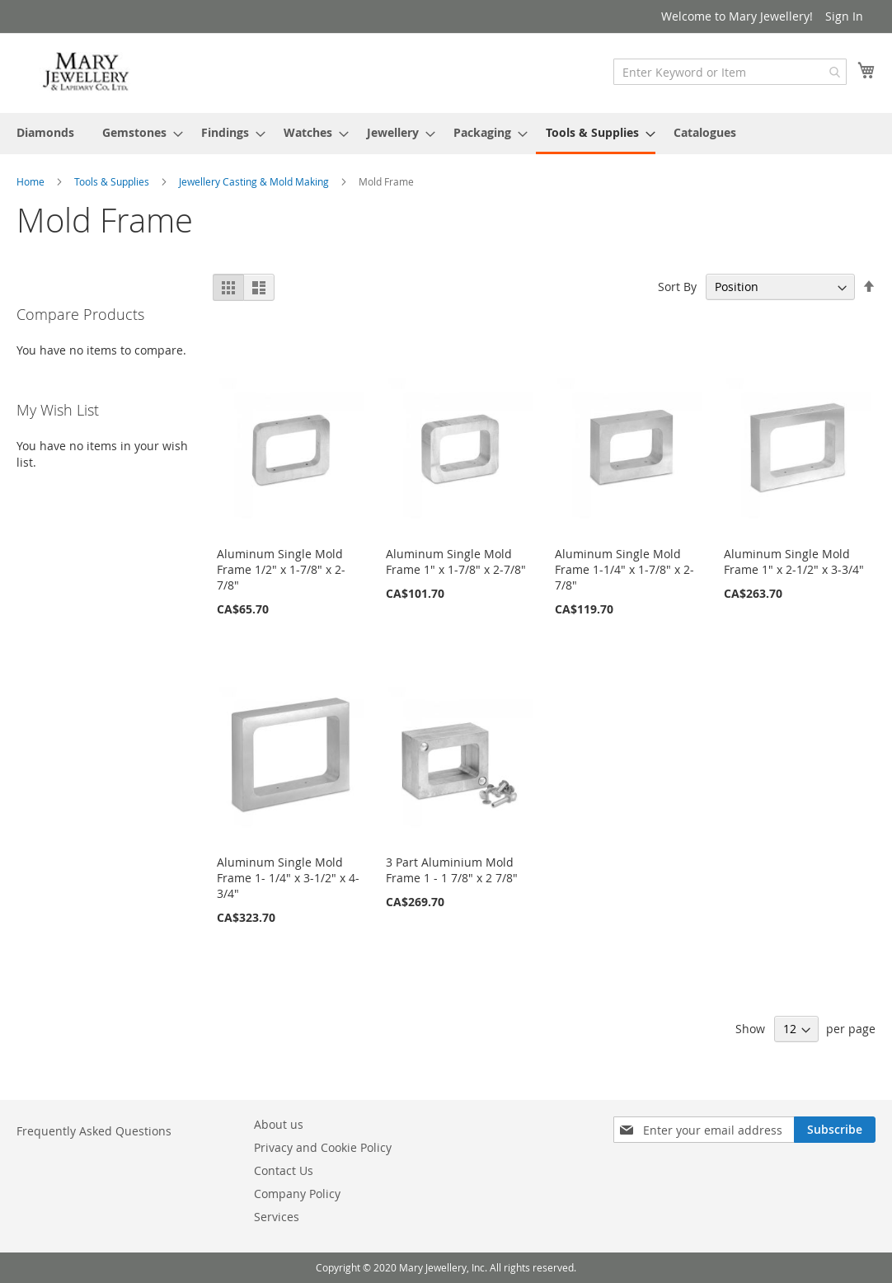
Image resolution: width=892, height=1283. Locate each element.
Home (31, 181)
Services (276, 1216)
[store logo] (86, 72)
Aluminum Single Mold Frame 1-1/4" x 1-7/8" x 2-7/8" (624, 569)
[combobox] (730, 72)
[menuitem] (45, 132)
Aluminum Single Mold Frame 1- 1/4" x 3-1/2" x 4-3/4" (288, 877)
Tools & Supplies (113, 181)
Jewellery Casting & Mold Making (255, 181)
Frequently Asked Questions (93, 1131)
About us (278, 1124)
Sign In (844, 16)
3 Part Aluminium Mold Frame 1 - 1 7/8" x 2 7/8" (452, 870)
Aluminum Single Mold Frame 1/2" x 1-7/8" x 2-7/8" (281, 569)
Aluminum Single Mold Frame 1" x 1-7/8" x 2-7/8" (456, 561)
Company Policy (297, 1193)
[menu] (446, 133)
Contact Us (283, 1170)
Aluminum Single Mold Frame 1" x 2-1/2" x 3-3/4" (794, 561)
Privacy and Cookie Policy (323, 1147)
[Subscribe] (835, 1129)
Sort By (677, 286)
